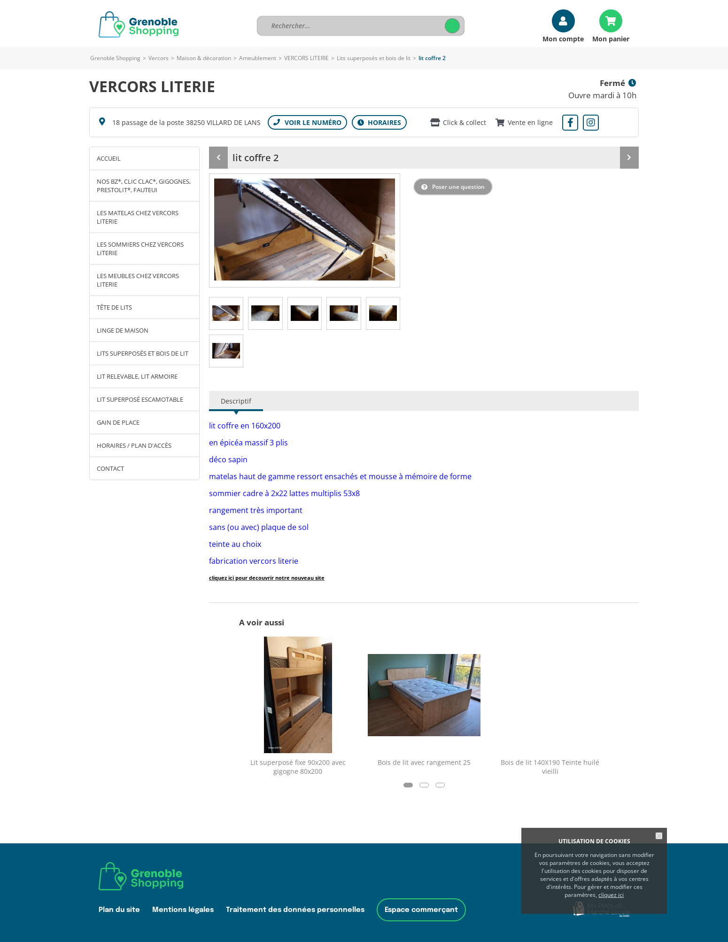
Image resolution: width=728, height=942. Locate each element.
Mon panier (610, 38)
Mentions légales (183, 909)
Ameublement (257, 58)
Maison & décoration (204, 58)
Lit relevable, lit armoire (137, 376)
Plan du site (119, 909)
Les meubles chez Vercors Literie (138, 280)
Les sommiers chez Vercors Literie (140, 248)
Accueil (109, 158)
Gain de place (118, 422)
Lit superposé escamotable (140, 399)
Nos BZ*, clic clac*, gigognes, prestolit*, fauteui (144, 185)
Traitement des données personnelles (295, 909)
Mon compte (563, 38)
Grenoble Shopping (115, 58)
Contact (110, 468)
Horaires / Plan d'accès (134, 445)
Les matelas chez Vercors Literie (137, 217)
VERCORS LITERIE (307, 58)
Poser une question (458, 187)
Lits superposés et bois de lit (373, 58)
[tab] (226, 313)
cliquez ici (611, 895)
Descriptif (236, 401)
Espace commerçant (421, 909)
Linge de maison (122, 330)
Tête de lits (114, 307)
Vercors (158, 58)
